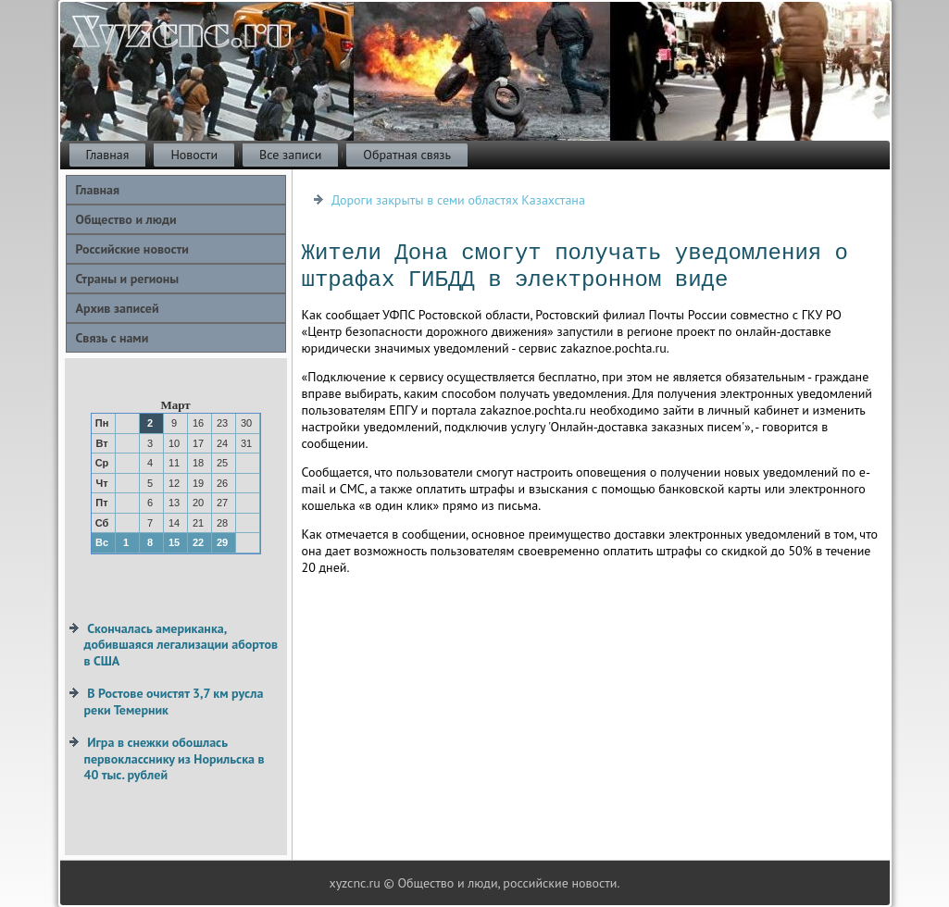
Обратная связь (407, 154)
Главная (108, 154)
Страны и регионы (128, 278)
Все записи (290, 154)
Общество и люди (126, 219)
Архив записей (117, 308)
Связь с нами (112, 337)
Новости (194, 154)
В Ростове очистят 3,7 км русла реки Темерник (174, 701)
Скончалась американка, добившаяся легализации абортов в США (181, 644)
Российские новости (132, 249)
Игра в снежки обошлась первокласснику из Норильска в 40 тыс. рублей (174, 758)
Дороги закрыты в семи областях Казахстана (458, 200)
